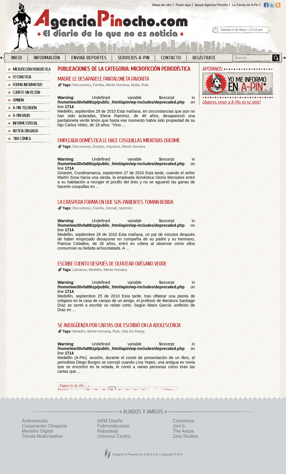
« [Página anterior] (74, 390)
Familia (98, 85)
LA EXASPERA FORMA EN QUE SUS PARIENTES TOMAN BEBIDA (115, 202)
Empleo (98, 147)
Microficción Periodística (31, 69)
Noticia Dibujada (25, 131)
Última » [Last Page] (170, 390)
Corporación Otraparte (44, 426)
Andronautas (35, 420)
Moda (135, 85)
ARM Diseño (110, 420)
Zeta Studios (185, 436)
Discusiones (81, 85)
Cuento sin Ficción (26, 92)
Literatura (79, 270)
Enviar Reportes (88, 58)
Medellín (95, 270)
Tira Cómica (22, 138)
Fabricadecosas (113, 426)
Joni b (179, 426)
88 (88, 390)
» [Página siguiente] (158, 390)
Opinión (18, 100)
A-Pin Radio (21, 115)
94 (136, 390)
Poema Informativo (27, 84)
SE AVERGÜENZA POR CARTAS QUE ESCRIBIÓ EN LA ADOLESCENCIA (119, 325)
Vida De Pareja (133, 331)
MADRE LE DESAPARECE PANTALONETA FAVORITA (103, 79)
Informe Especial (25, 123)
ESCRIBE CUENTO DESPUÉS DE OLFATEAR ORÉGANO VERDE (112, 263)
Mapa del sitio (162, 5)
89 (96, 390)
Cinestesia (183, 420)
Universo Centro (113, 436)
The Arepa (183, 431)
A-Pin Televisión (24, 108)
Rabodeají (107, 431)
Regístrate (204, 58)
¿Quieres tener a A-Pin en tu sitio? (231, 102)
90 (104, 390)
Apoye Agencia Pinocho (211, 5)
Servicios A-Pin (133, 58)
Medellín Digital (37, 431)
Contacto (171, 58)
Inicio (16, 58)
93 (128, 390)
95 (144, 390)
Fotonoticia (22, 77)
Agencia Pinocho (112, 26)
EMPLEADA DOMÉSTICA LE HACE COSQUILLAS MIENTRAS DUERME (119, 140)
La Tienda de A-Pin (245, 5)
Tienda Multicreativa (42, 436)
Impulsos (113, 147)
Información (47, 58)
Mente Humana (117, 85)
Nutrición (125, 208)
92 (120, 390)
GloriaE (111, 208)
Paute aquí (183, 5)
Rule (145, 85)
